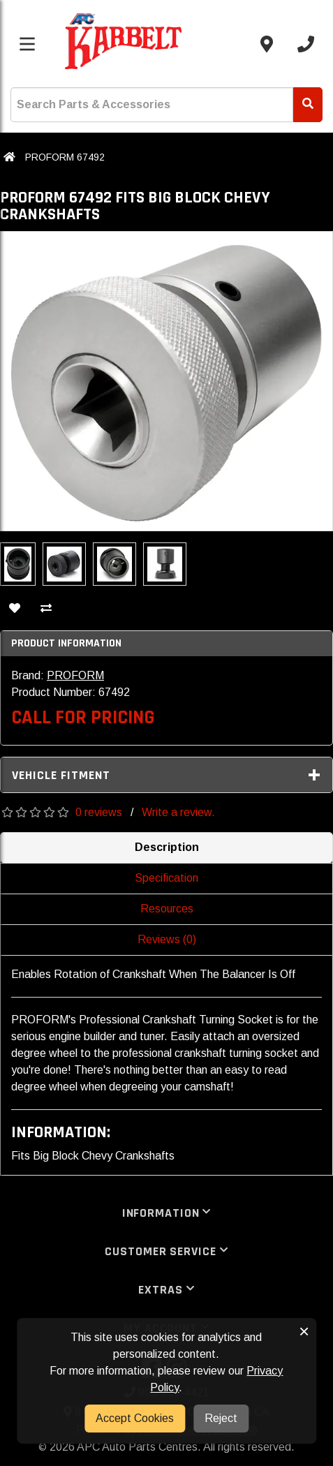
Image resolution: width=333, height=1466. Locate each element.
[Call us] (306, 44)
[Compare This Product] (46, 610)
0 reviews (98, 812)
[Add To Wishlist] (14, 610)
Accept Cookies (135, 1418)
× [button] (304, 1331)
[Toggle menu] (27, 44)
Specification (166, 878)
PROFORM (75, 675)
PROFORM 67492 (65, 157)
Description (167, 847)
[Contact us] (266, 44)
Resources (166, 909)
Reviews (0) (167, 939)
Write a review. (178, 812)
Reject (221, 1418)
